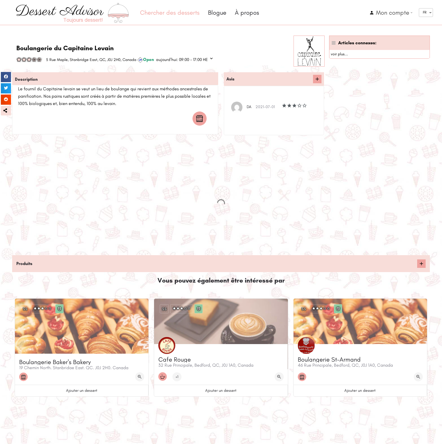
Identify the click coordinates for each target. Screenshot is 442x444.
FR (424, 12)
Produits (24, 263)
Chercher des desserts (170, 12)
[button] (6, 110)
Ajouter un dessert (81, 390)
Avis (230, 79)
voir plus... (339, 54)
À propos (247, 12)
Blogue (217, 12)
